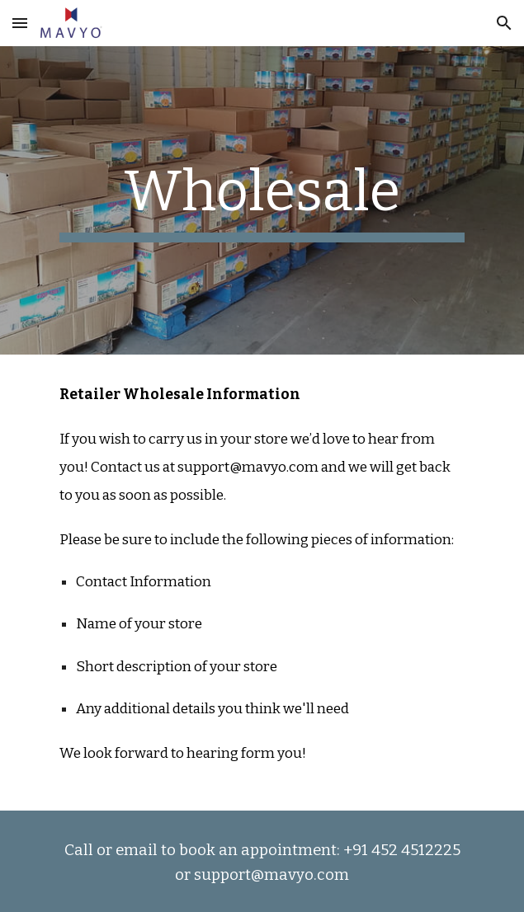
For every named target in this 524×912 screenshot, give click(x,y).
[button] (20, 22)
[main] (262, 200)
